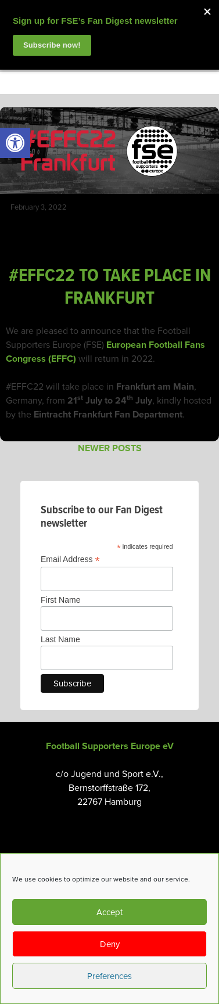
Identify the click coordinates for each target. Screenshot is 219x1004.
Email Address (70, 559)
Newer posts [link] (110, 448)
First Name (60, 599)
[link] (15, 143)
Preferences (109, 976)
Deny (110, 944)
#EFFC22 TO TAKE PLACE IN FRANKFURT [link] (110, 287)
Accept (109, 912)
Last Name (60, 639)
